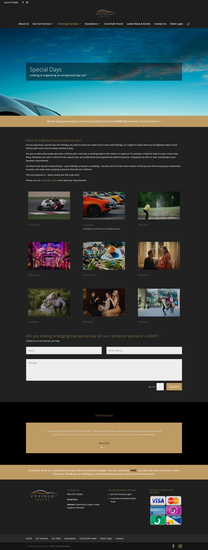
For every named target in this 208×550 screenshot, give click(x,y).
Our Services (42, 538)
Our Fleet (56, 538)
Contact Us (160, 24)
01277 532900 (77, 494)
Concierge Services (68, 24)
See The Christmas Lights (121, 494)
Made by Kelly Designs (60, 546)
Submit (174, 387)
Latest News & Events (139, 24)
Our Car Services (42, 24)
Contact (119, 538)
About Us (24, 24)
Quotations (91, 24)
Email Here (72, 499)
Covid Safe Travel (113, 24)
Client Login (176, 24)
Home (29, 538)
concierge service (49, 180)
